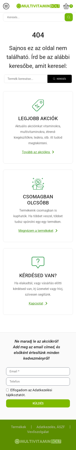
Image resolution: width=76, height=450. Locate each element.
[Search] (59, 79)
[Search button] (69, 17)
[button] (38, 152)
